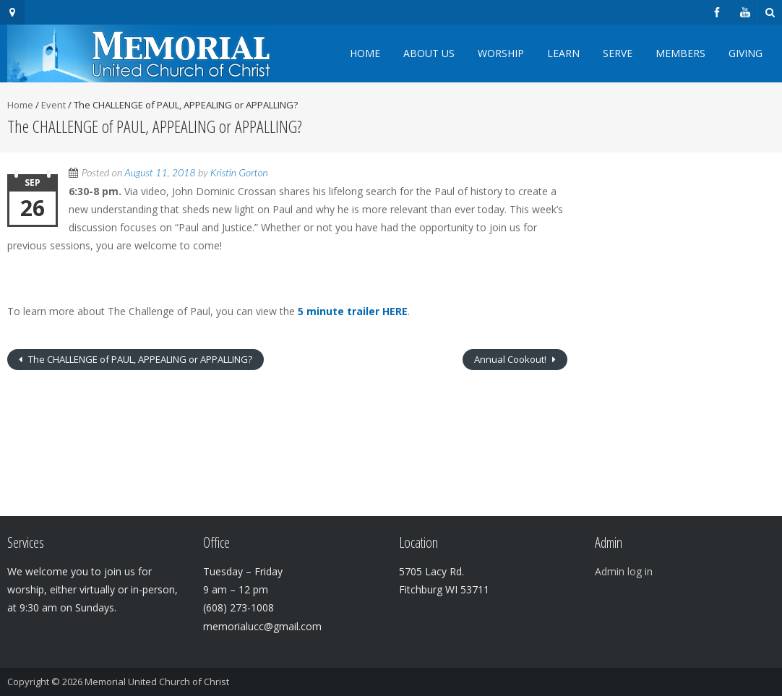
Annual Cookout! (511, 359)
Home (365, 53)
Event (53, 104)
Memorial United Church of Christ (157, 681)
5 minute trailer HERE (353, 311)
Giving (745, 53)
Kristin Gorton (239, 172)
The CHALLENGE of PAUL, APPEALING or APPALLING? (139, 359)
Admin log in (624, 571)
